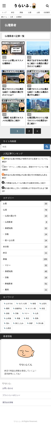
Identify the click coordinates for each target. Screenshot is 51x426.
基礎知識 (26, 228)
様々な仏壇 (26, 240)
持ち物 (40, 323)
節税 (7, 313)
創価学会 (18, 308)
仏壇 (29, 12)
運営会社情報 (7, 402)
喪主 (27, 318)
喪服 (18, 318)
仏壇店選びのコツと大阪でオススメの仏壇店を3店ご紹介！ (37, 120)
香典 (36, 318)
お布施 (8, 318)
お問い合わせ (7, 388)
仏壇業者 (26, 222)
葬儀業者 (26, 284)
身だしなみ (19, 323)
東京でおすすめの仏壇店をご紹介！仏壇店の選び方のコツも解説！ (37, 63)
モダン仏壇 (22, 303)
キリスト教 (32, 308)
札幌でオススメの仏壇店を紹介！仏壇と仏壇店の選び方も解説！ (37, 92)
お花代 (44, 303)
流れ (7, 323)
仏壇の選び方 (26, 216)
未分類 (25, 247)
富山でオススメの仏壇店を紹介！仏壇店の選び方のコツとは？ (12, 92)
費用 (26, 290)
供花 (43, 308)
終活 (12, 12)
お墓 (38, 12)
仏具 (36, 313)
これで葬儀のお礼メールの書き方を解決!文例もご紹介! (24, 183)
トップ (4, 12)
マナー (26, 265)
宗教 (26, 234)
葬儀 (21, 12)
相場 (34, 303)
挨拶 (31, 323)
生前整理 (47, 12)
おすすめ (9, 303)
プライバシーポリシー (11, 395)
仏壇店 (8, 328)
